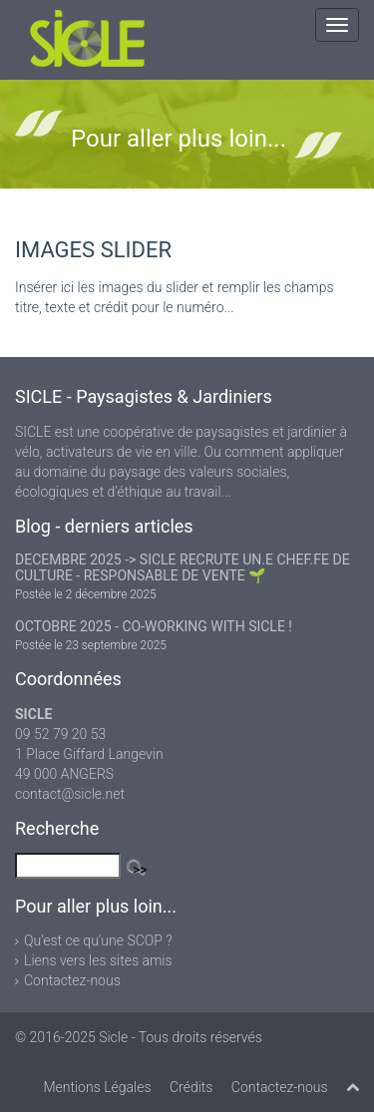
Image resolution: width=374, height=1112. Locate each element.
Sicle (113, 1037)
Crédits (191, 1087)
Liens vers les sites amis (98, 960)
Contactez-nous (72, 980)
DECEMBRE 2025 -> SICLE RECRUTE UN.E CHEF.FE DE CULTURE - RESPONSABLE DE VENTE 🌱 (182, 567)
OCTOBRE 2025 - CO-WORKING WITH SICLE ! (153, 626)
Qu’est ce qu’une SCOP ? (98, 940)
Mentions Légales (97, 1087)
